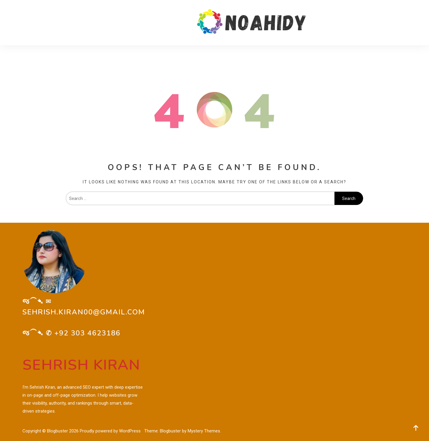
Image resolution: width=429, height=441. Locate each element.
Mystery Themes (204, 431)
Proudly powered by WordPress (111, 431)
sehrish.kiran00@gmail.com (83, 312)
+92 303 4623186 (87, 333)
